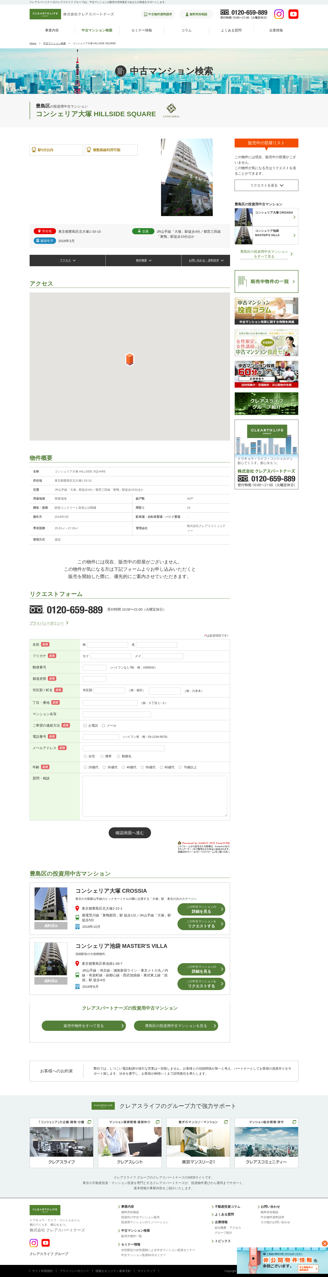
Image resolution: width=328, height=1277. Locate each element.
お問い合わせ (270, 1206)
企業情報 (276, 30)
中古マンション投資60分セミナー (143, 1255)
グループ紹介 (223, 1232)
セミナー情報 (141, 30)
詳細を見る (201, 909)
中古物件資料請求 (272, 1217)
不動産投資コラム (227, 1206)
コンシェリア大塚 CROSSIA (111, 891)
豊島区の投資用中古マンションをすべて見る (264, 254)
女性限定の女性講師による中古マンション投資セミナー (158, 1250)
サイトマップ (146, 1271)
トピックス (223, 1241)
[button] (129, 359)
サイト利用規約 (42, 1271)
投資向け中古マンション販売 (140, 1217)
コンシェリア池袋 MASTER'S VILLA (121, 946)
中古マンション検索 (97, 30)
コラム (186, 30)
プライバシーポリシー (47, 623)
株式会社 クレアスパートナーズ (57, 1225)
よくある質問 (231, 30)
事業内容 (52, 30)
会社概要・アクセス (228, 1227)
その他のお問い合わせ (275, 1222)
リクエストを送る (264, 185)
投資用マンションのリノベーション (145, 1222)
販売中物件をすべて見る (84, 1026)
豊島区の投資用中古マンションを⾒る (176, 1026)
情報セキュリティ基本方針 (113, 1271)
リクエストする (201, 924)
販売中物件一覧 (131, 1236)
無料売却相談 (130, 1212)
